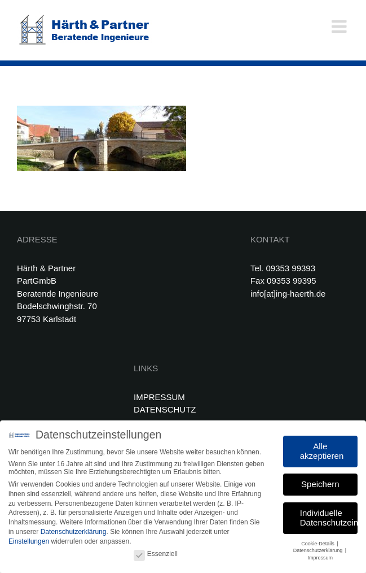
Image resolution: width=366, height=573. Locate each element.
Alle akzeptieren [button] (322, 449)
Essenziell (156, 552)
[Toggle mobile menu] (340, 26)
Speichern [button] (320, 482)
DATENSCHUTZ (165, 409)
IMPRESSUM (159, 397)
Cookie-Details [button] (318, 542)
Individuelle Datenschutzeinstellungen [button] (329, 516)
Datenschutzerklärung (74, 530)
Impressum (320, 556)
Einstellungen (28, 540)
